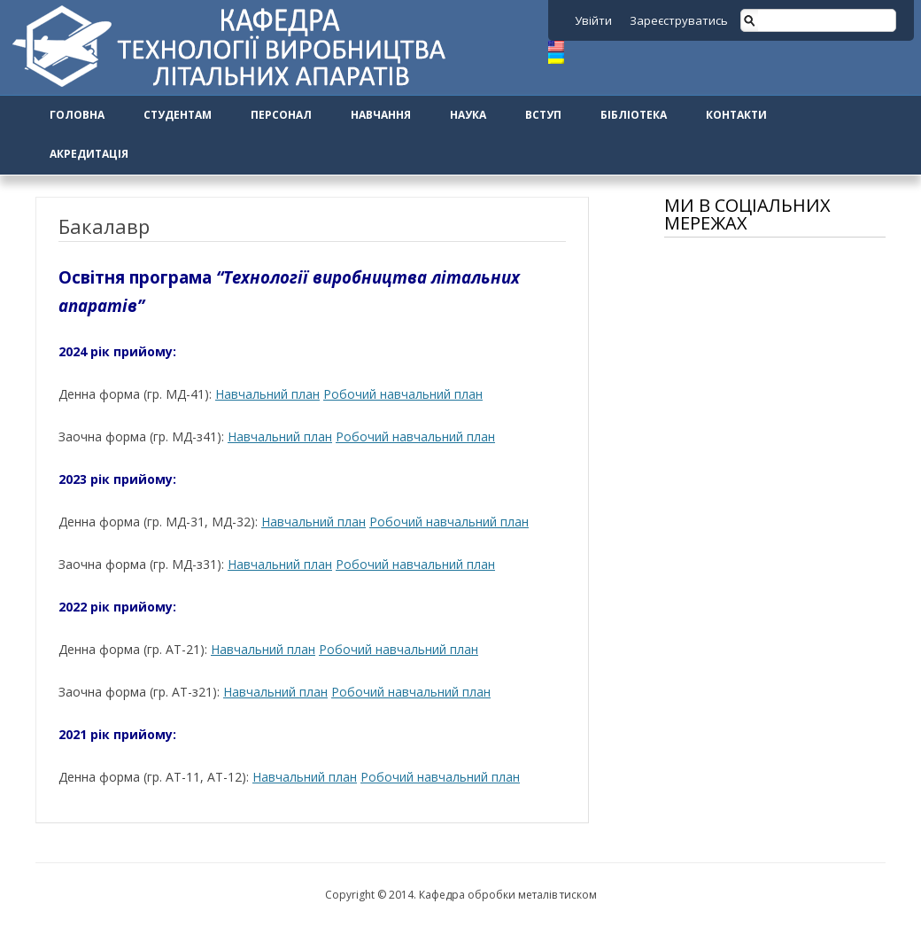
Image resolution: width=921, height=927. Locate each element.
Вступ (543, 114)
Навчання (381, 114)
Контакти (736, 114)
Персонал (281, 114)
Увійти (593, 20)
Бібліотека (633, 114)
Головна (77, 114)
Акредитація (89, 153)
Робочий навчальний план (403, 394)
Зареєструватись (679, 20)
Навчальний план (267, 394)
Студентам (177, 114)
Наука (468, 114)
